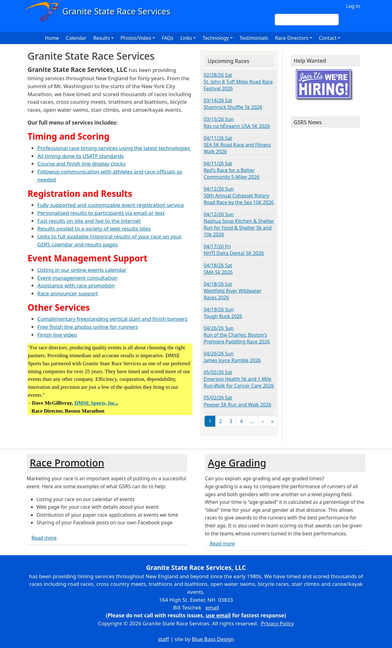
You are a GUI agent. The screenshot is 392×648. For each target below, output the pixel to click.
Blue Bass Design (213, 638)
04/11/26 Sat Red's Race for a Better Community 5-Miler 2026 (231, 170)
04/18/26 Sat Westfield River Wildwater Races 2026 (233, 291)
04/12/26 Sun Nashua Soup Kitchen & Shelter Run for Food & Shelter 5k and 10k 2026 (239, 224)
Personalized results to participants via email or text (100, 212)
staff (163, 638)
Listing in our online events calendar (81, 269)
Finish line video (57, 334)
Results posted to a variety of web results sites (94, 228)
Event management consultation (77, 277)
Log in (353, 6)
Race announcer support (67, 293)
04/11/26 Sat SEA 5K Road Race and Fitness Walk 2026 (237, 145)
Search (350, 19)
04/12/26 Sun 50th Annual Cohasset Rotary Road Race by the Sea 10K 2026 (239, 195)
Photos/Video (135, 38)
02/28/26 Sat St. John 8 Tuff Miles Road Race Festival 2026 (238, 82)
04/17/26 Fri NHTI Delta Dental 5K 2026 (234, 250)
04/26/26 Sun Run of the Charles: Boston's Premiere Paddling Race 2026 (237, 335)
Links (186, 38)
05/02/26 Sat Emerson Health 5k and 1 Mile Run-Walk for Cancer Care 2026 (239, 379)
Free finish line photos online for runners (87, 326)
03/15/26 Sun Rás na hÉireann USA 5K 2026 (237, 122)
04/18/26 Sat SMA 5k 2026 (218, 268)
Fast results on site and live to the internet (89, 220)
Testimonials (253, 38)
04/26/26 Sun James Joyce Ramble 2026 (232, 357)
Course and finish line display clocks (81, 163)
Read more (44, 537)
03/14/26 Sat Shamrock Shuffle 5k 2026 (233, 103)
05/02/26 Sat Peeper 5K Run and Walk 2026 (237, 401)
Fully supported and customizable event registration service (110, 204)
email (212, 607)
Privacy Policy (277, 623)
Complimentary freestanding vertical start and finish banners (112, 318)
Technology (216, 38)
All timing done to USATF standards (80, 155)
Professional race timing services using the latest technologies (113, 148)
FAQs (167, 38)
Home (52, 38)
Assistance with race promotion (76, 285)
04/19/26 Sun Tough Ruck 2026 (223, 313)
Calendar (76, 38)
